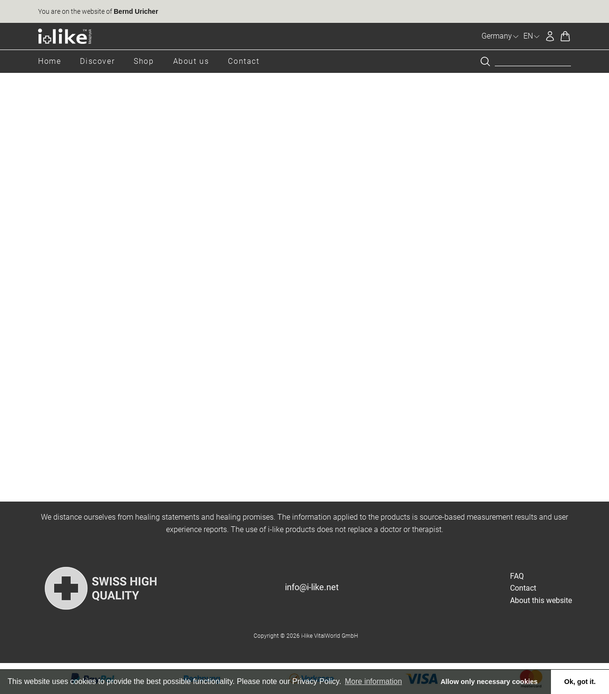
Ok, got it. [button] (580, 681)
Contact (243, 61)
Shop (144, 61)
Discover (97, 61)
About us (191, 61)
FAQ (517, 576)
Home (49, 61)
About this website (541, 600)
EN (531, 35)
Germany (500, 35)
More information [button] (373, 681)
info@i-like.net (312, 587)
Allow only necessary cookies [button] (489, 681)
